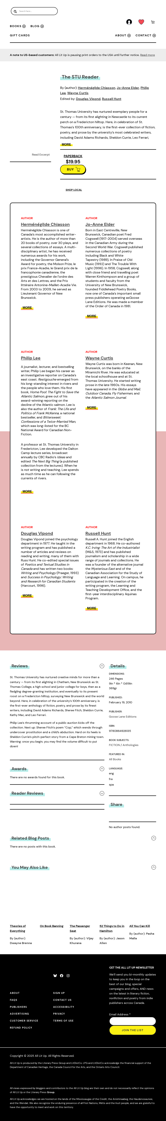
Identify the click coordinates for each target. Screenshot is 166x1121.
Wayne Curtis (78, 93)
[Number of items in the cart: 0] (153, 22)
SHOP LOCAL (74, 190)
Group (50, 1092)
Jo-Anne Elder (128, 88)
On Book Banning (51, 926)
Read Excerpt (41, 155)
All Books (115, 759)
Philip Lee (31, 358)
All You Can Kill (139, 926)
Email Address (120, 1014)
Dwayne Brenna (21, 943)
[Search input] (34, 11)
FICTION (114, 745)
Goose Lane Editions (122, 717)
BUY (70, 169)
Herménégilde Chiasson (96, 88)
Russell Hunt (111, 99)
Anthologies (130, 745)
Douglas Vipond (88, 99)
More (66, 144)
